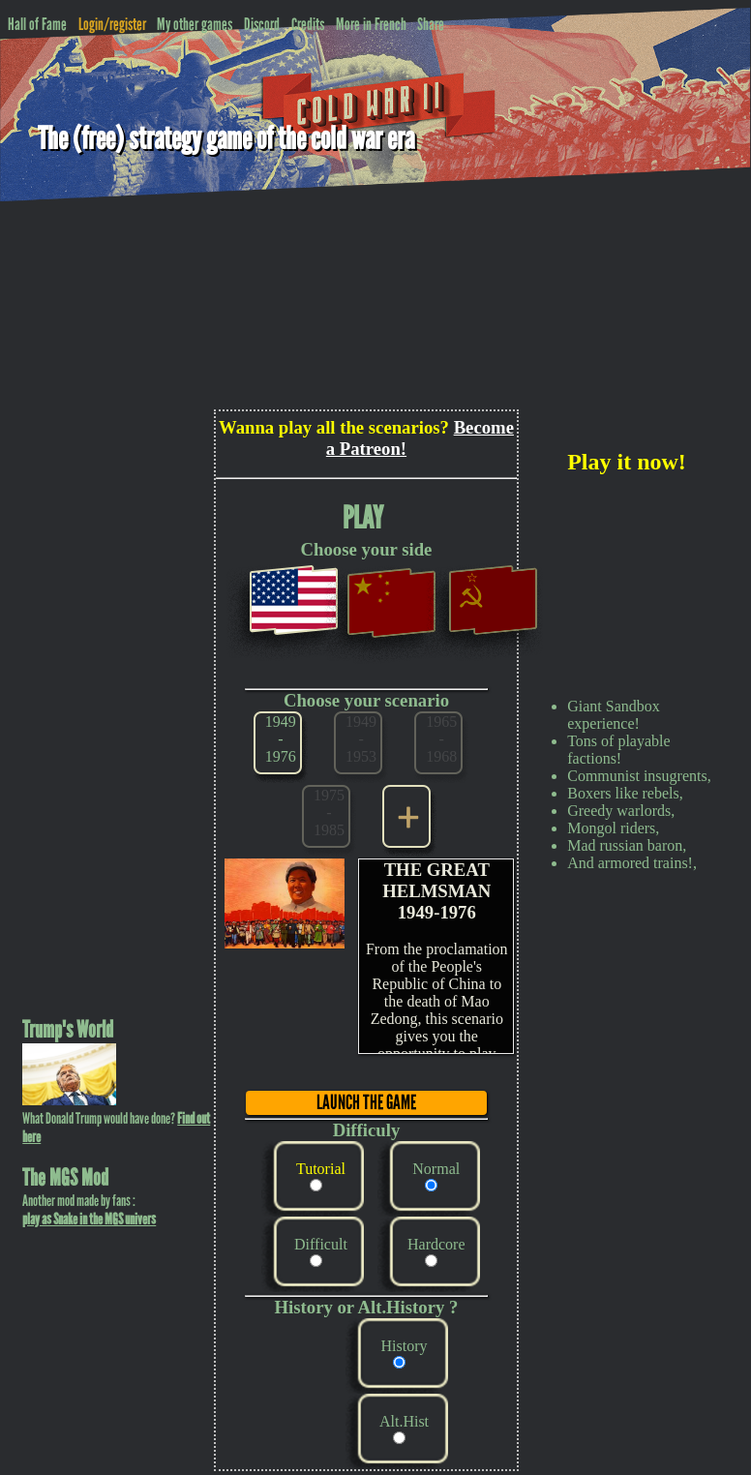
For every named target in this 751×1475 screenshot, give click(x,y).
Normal (436, 1168)
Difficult (320, 1244)
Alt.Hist (404, 1421)
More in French (371, 25)
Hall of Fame (37, 25)
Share (430, 25)
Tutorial (320, 1168)
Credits (307, 25)
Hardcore (436, 1244)
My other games (194, 25)
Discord (262, 25)
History (404, 1346)
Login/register (112, 25)
